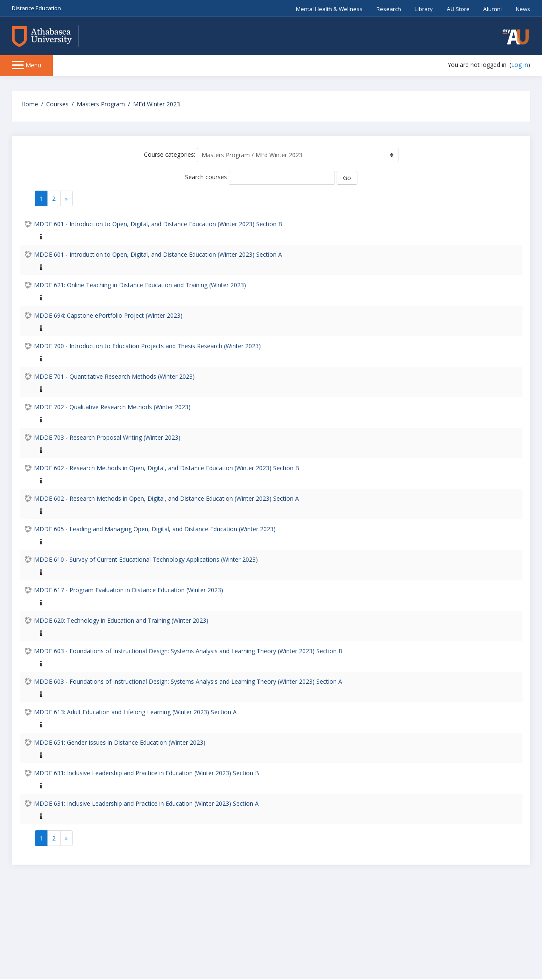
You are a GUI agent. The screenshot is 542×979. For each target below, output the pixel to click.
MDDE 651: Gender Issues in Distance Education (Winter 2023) (119, 742)
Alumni (492, 9)
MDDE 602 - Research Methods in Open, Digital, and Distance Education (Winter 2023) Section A (166, 498)
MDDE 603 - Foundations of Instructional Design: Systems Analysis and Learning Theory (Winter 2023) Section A (188, 681)
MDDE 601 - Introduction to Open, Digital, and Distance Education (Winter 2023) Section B (158, 224)
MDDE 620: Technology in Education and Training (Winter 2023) (121, 620)
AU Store (458, 9)
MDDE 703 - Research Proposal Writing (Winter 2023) (107, 437)
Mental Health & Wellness (329, 9)
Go (347, 178)
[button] (516, 37)
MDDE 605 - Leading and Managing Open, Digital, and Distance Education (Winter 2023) (155, 529)
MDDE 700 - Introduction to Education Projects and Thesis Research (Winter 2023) (147, 346)
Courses (57, 104)
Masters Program (101, 104)
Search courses (206, 177)
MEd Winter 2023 (156, 104)
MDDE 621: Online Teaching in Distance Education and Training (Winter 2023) (140, 285)
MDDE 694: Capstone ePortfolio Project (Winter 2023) (108, 315)
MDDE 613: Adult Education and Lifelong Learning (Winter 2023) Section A (135, 712)
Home (29, 104)
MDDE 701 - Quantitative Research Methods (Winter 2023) (114, 376)
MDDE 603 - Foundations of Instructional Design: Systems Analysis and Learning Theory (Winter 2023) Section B (188, 651)
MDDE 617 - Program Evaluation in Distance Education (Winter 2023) (128, 590)
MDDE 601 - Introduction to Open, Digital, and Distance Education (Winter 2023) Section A (158, 254)
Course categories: (169, 154)
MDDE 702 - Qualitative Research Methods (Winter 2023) (112, 407)
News (523, 9)
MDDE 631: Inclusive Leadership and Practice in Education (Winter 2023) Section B (146, 773)
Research (388, 9)
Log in (519, 65)
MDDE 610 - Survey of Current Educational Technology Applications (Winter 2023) (146, 559)
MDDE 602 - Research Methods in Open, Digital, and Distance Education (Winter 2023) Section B (166, 468)
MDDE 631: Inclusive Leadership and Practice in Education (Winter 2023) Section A (146, 803)
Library (424, 9)
